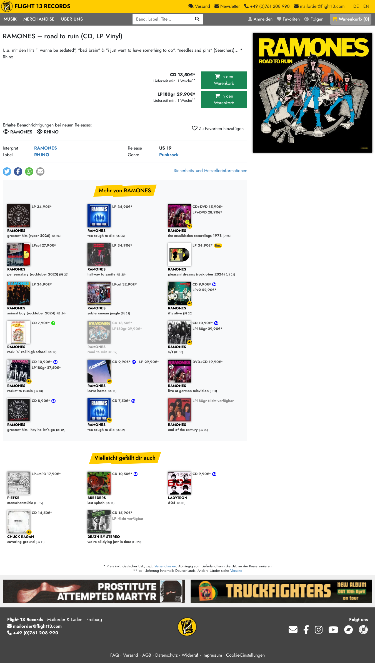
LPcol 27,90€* (44, 245)
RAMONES (45, 148)
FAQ (114, 655)
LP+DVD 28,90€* (207, 212)
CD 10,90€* (203, 323)
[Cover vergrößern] (312, 93)
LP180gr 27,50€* (46, 367)
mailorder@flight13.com (34, 626)
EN (366, 6)
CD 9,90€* (202, 284)
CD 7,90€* (41, 323)
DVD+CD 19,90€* (207, 361)
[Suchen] (197, 19)
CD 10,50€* (123, 473)
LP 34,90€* (42, 206)
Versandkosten (165, 566)
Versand (236, 570)
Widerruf (190, 655)
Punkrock (169, 155)
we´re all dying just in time (125, 539)
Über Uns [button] (72, 19)
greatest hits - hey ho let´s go (44, 427)
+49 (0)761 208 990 (32, 633)
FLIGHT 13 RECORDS (37, 6)
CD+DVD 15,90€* (207, 206)
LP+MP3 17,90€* (46, 473)
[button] (7, 171)
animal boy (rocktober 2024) (44, 311)
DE (356, 6)
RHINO (41, 155)
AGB (146, 655)
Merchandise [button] (38, 19)
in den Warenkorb (224, 79)
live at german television (205, 388)
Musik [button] (10, 19)
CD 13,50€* (122, 323)
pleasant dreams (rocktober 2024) (205, 272)
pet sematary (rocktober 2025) (44, 272)
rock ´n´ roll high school (44, 349)
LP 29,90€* (149, 361)
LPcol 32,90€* (124, 284)
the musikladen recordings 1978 (205, 233)
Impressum (212, 655)
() (350, 19)
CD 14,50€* (42, 512)
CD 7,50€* (121, 400)
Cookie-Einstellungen (245, 655)
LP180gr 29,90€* (127, 328)
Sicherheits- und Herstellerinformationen (210, 170)
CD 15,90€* (122, 512)
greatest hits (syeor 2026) (44, 233)
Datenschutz (166, 655)
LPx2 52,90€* (204, 289)
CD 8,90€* (41, 400)
